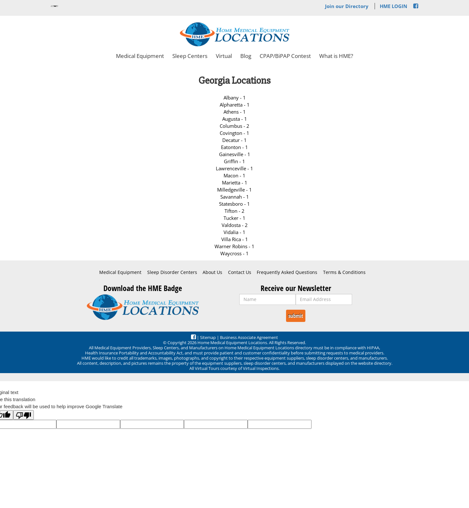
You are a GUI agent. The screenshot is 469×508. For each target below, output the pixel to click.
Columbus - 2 (234, 126)
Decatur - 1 (234, 140)
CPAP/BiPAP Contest (285, 56)
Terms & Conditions (344, 272)
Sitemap (208, 337)
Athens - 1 (235, 111)
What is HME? (336, 56)
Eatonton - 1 (234, 147)
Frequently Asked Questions (287, 272)
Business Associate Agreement (249, 337)
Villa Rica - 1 (234, 239)
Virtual (224, 56)
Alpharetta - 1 (235, 104)
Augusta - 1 (234, 119)
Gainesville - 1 (234, 154)
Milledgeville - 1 (234, 189)
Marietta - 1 (234, 182)
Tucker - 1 (234, 218)
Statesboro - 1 (234, 204)
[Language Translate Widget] (54, 6)
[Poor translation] (23, 415)
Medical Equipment (140, 56)
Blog (245, 56)
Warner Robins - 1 (234, 246)
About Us (212, 272)
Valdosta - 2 (235, 225)
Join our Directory (346, 6)
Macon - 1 (234, 175)
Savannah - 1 (234, 196)
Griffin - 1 (234, 161)
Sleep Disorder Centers (172, 272)
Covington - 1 (234, 133)
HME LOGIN (393, 6)
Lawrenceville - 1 (234, 168)
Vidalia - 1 (234, 232)
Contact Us (239, 272)
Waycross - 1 (234, 253)
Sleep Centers (189, 56)
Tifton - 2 (234, 211)
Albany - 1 (235, 97)
